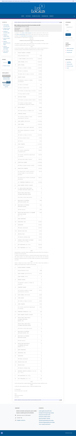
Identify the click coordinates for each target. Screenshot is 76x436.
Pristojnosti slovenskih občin (44, 414)
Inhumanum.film (45, 16)
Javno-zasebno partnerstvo (44, 424)
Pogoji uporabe (69, 64)
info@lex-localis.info (21, 420)
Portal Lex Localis (70, 66)
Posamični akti (69, 52)
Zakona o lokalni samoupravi (27, 32)
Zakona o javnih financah (21, 34)
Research (52, 16)
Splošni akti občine (70, 48)
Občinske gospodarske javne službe (6, 43)
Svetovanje (28, 16)
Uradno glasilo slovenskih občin (45, 411)
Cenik (68, 68)
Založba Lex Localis (36, 16)
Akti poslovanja (69, 50)
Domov (22, 16)
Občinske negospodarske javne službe (6, 48)
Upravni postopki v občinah (44, 418)
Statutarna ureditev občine (44, 416)
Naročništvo (69, 62)
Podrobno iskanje (6, 66)
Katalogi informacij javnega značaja (46, 413)
